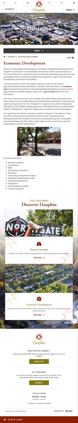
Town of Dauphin (39, 6)
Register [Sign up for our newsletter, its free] (39, 361)
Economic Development (28, 57)
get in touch (49, 91)
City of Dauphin (39, 339)
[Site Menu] (39, 50)
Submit (39, 383)
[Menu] (70, 9)
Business (11, 57)
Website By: (59, 411)
